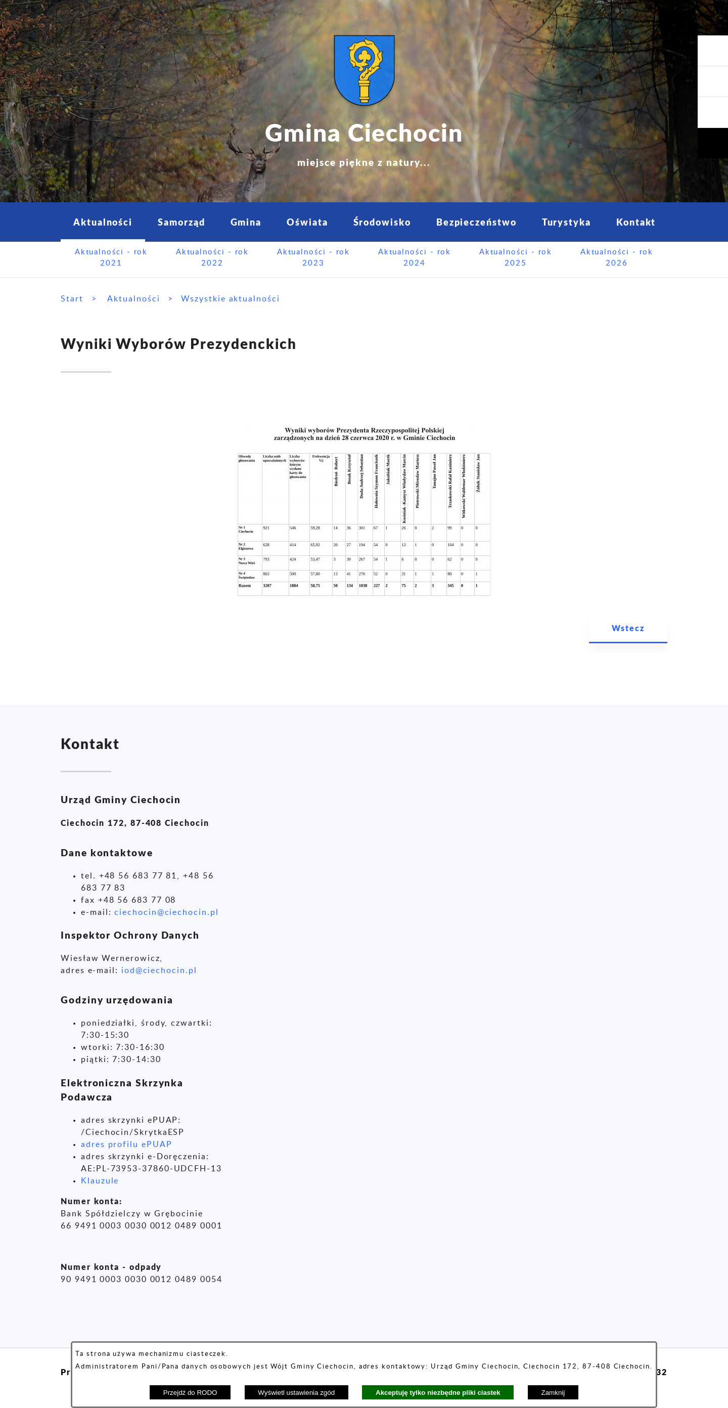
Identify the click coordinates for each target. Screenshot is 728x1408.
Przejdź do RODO (190, 1392)
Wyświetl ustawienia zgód (296, 1392)
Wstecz (628, 628)
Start (72, 299)
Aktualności (133, 299)
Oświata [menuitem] (307, 222)
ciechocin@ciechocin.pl (166, 912)
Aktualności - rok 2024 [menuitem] (414, 258)
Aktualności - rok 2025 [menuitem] (516, 258)
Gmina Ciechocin (364, 141)
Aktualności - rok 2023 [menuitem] (313, 258)
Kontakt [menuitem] (636, 222)
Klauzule (100, 1181)
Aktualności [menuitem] (102, 222)
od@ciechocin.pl (160, 970)
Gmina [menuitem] (246, 222)
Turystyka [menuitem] (566, 222)
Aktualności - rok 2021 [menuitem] (111, 258)
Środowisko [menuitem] (382, 222)
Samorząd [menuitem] (181, 222)
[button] (713, 112)
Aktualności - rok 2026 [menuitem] (617, 258)
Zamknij (553, 1392)
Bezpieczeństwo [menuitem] (476, 222)
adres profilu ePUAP (126, 1144)
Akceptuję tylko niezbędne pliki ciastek (438, 1392)
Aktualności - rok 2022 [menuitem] (212, 258)
